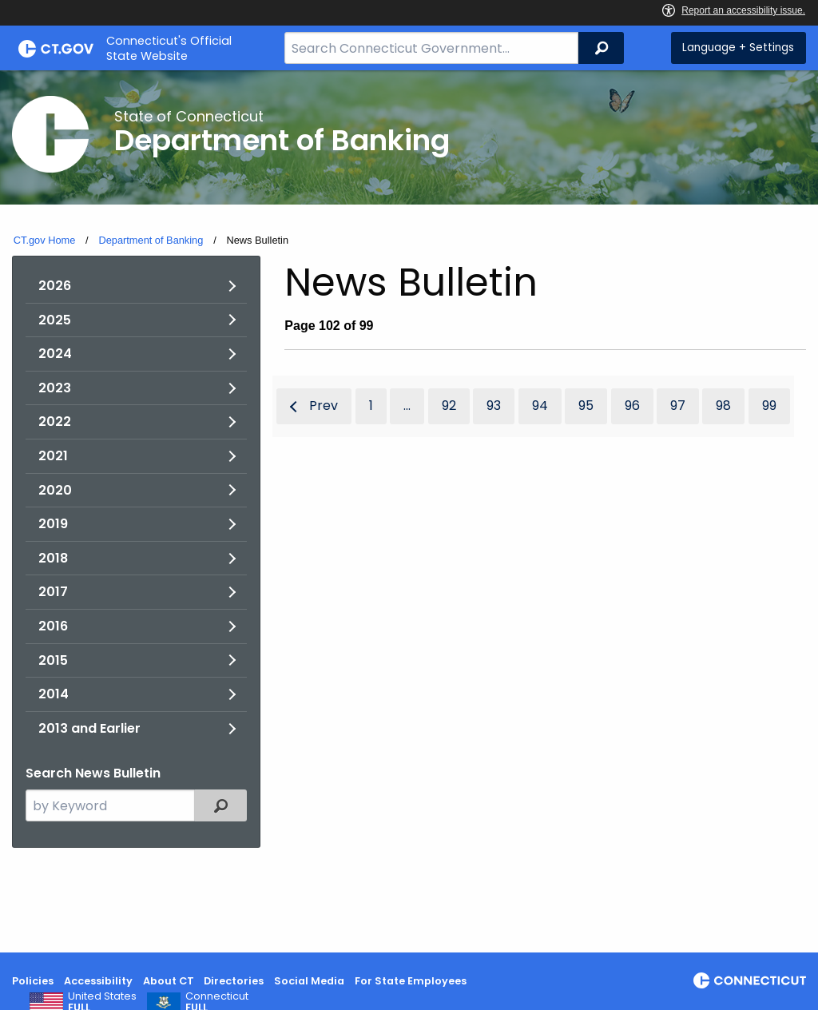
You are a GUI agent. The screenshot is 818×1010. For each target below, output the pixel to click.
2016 (53, 626)
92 (449, 405)
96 (632, 405)
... (407, 405)
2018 (53, 558)
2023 (54, 388)
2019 (53, 524)
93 (493, 405)
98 (723, 405)
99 (769, 405)
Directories (234, 981)
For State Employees (411, 981)
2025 (54, 320)
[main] (409, 511)
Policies (33, 981)
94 (540, 405)
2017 (53, 592)
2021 (53, 456)
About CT (168, 981)
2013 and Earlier (89, 728)
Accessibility (98, 981)
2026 (54, 285)
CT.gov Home (45, 240)
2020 (55, 490)
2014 (53, 694)
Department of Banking (150, 240)
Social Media (309, 981)
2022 (54, 421)
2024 (55, 353)
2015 (53, 660)
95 (586, 405)
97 (677, 405)
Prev (323, 405)
